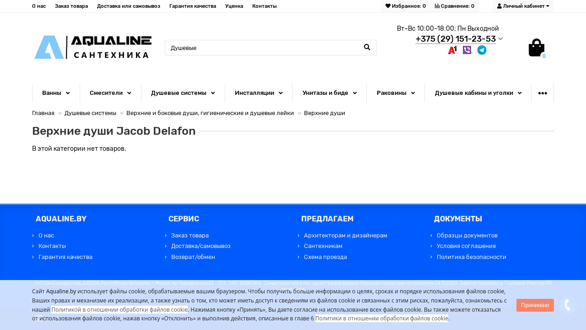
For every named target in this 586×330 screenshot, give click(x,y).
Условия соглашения (466, 245)
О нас (39, 6)
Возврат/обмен (193, 256)
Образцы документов (467, 235)
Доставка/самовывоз (201, 245)
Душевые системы (178, 92)
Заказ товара (71, 6)
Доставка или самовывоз (128, 6)
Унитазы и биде (325, 92)
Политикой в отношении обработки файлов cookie (119, 310)
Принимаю (535, 305)
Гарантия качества (192, 6)
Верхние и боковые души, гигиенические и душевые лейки (210, 113)
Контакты (264, 6)
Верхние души (324, 113)
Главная (43, 113)
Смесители (106, 92)
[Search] (271, 47)
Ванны (51, 92)
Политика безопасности (471, 256)
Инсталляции (254, 92)
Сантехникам (323, 245)
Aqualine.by (61, 291)
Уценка (234, 6)
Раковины (392, 92)
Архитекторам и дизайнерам (345, 235)
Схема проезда (325, 256)
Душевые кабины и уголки (474, 92)
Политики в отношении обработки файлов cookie (381, 318)
